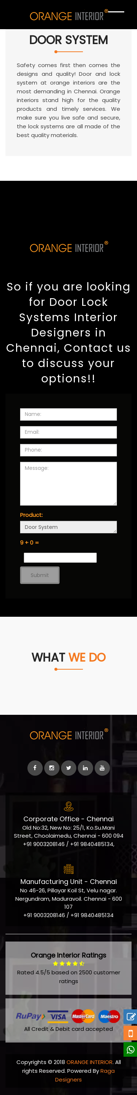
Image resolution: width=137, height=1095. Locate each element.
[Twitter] (68, 768)
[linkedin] (85, 768)
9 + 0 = (29, 542)
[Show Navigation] (116, 18)
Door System (68, 527)
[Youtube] (102, 768)
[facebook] (35, 768)
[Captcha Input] (60, 558)
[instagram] (52, 768)
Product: (31, 515)
